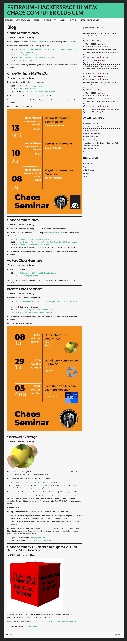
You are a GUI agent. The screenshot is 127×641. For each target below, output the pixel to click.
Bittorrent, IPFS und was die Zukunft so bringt (37, 57)
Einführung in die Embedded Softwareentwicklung (39, 239)
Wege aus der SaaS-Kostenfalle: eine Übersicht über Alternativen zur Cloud (48, 49)
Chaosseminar (88, 163)
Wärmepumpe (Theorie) (29, 52)
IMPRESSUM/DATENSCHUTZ (89, 20)
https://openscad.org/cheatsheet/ (39, 540)
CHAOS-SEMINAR (50, 20)
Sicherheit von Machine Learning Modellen (36, 312)
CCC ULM (37, 20)
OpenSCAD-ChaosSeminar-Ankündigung (60, 621)
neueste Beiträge (94, 118)
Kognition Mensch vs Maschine (43, 91)
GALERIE (62, 20)
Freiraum (72, 41)
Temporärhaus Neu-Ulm (40, 96)
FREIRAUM (9, 20)
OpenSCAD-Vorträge (90, 140)
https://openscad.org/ (38, 538)
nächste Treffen (93, 28)
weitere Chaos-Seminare (91, 133)
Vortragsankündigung (90, 148)
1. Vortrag (14, 492)
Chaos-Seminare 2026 (91, 124)
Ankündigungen (88, 170)
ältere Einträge (33, 627)
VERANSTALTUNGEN (23, 20)
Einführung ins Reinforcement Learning (35, 244)
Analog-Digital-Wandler (29, 55)
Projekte (86, 173)
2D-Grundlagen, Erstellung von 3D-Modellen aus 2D (31, 482)
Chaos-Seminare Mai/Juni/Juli (93, 127)
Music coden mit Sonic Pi (29, 60)
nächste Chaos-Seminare (91, 136)
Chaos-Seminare (37, 41)
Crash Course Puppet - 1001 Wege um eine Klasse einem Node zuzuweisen (48, 242)
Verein (85, 176)
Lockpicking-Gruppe (90, 152)
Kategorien (91, 158)
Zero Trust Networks (28, 89)
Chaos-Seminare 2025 (91, 130)
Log (32, 37)
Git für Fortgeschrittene (29, 276)
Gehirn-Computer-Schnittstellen (32, 86)
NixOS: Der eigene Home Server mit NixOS (36, 309)
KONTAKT (72, 20)
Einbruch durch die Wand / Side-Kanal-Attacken (38, 273)
